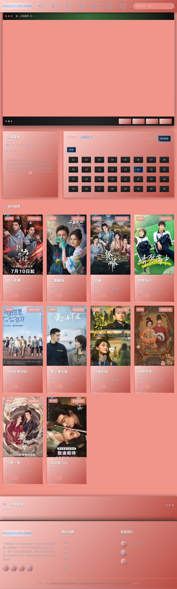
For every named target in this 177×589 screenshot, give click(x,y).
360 (66, 553)
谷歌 (66, 548)
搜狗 (66, 569)
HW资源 (164, 138)
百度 (66, 542)
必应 (66, 558)
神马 (66, 564)
